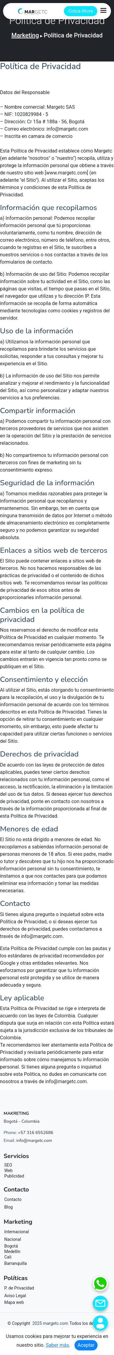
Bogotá (11, 1246)
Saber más (57, 1345)
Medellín (12, 1251)
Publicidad (14, 1176)
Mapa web (14, 1302)
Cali (8, 1257)
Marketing (25, 35)
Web (8, 1170)
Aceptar (86, 1345)
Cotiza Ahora (80, 11)
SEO (8, 1165)
